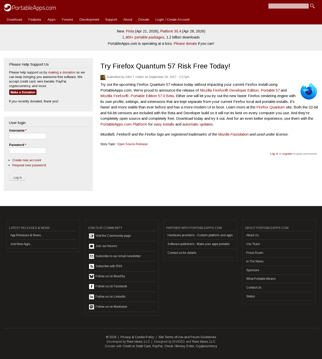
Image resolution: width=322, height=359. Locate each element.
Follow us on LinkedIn (107, 296)
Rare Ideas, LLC (138, 341)
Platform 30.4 (170, 31)
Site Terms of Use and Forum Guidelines (187, 337)
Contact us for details (182, 253)
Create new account (26, 160)
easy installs (164, 124)
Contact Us (253, 287)
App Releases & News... (26, 235)
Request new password (29, 165)
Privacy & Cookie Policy (137, 337)
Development (89, 19)
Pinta (130, 31)
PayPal (157, 346)
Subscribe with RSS (105, 266)
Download (14, 19)
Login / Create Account (172, 19)
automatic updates (197, 124)
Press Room (254, 253)
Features (34, 19)
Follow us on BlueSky (107, 276)
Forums (67, 19)
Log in (274, 153)
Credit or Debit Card (137, 346)
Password (17, 145)
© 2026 (111, 337)
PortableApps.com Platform (123, 124)
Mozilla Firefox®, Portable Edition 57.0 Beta (137, 96)
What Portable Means (260, 279)
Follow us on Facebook (108, 286)
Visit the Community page (110, 235)
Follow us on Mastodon (108, 306)
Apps (52, 19)
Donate (143, 19)
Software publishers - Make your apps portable (199, 244)
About (127, 19)
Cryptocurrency (206, 346)
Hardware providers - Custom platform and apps (200, 235)
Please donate (185, 44)
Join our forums (103, 246)
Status (250, 296)
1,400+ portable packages (143, 37)
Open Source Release (132, 144)
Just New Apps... (21, 244)
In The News (254, 261)
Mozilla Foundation (233, 134)
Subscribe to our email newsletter (115, 256)
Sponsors (252, 270)
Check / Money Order (179, 346)
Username (17, 130)
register (287, 153)
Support (111, 19)
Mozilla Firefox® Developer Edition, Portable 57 (240, 90)
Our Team (253, 244)
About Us (252, 235)
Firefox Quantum (270, 107)
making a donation (61, 72)
